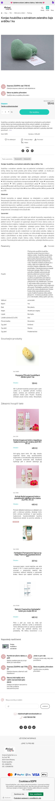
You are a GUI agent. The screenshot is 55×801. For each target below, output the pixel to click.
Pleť (11, 13)
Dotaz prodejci (28, 139)
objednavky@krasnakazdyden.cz (29, 714)
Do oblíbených (12, 139)
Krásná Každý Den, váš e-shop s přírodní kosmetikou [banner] (8, 8)
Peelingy (29, 13)
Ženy (6, 13)
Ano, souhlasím (36, 794)
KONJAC (37, 134)
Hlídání (26, 142)
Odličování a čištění (19, 13)
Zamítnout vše (19, 794)
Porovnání (40, 139)
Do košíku (34, 112)
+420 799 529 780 (29, 717)
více (10, 130)
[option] (27, 52)
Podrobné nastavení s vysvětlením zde (27, 798)
